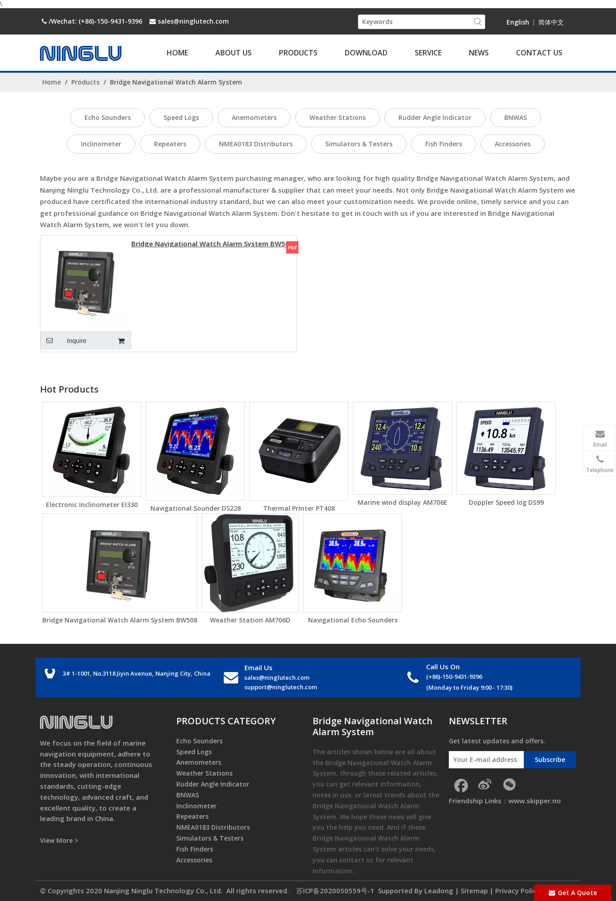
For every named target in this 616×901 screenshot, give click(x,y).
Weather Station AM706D (250, 620)
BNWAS (515, 117)
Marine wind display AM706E (402, 502)
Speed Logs (181, 117)
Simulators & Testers (358, 143)
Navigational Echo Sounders (352, 620)
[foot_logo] (76, 722)
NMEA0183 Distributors (256, 143)
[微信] (509, 784)
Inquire (63, 340)
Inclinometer (101, 143)
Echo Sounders (107, 117)
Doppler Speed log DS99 (506, 502)
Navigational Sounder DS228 (195, 508)
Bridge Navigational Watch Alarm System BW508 (212, 243)
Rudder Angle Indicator (435, 117)
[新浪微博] (485, 784)
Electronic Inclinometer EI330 (92, 504)
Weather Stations (337, 117)
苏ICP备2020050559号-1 (334, 890)
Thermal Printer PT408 (299, 508)
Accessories (513, 143)
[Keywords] (414, 22)
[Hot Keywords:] (478, 22)
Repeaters (170, 143)
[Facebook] (460, 784)
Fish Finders (443, 143)
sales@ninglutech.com (193, 21)
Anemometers (254, 117)
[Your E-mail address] (484, 759)
